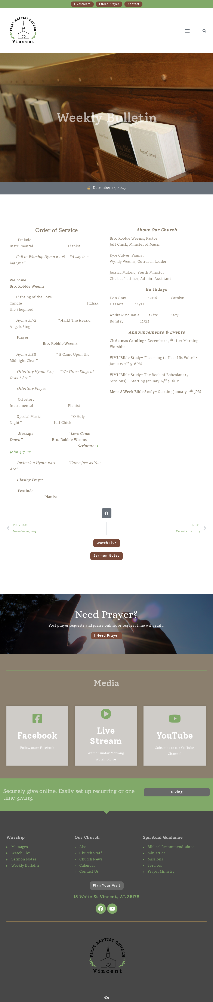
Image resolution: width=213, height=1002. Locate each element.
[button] (187, 31)
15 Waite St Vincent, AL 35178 (106, 896)
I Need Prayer (106, 636)
